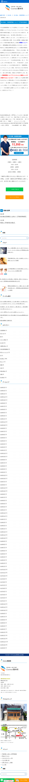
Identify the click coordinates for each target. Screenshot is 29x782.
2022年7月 (2, 481)
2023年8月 (2, 460)
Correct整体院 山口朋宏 (18, 653)
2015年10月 (3, 643)
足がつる (2, 335)
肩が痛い (2, 360)
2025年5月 (2, 413)
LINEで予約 (14, 189)
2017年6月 (2, 587)
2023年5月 (2, 469)
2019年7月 (2, 519)
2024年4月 (2, 441)
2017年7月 (2, 584)
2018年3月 (2, 559)
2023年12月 (3, 454)
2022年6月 (2, 485)
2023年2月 (2, 472)
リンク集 (4, 763)
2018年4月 (2, 556)
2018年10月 (3, 537)
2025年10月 (3, 401)
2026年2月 (2, 391)
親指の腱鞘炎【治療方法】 (6, 322)
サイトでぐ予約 (14, 197)
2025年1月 (2, 419)
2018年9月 (2, 540)
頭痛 (1, 375)
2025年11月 (3, 398)
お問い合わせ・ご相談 (7, 761)
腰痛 (1, 366)
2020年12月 (3, 488)
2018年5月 (2, 553)
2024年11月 (3, 422)
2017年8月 (2, 581)
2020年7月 (2, 497)
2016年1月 (2, 634)
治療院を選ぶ (3, 347)
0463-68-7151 (5, 679)
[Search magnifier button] (27, 238)
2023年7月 (2, 463)
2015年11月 (3, 640)
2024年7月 (2, 432)
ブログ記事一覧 (5, 758)
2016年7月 (2, 615)
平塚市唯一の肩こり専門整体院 (9, 752)
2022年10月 (3, 478)
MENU (5, 1)
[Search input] (13, 238)
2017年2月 (2, 596)
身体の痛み (3, 372)
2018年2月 (2, 562)
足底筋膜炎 (3, 332)
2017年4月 (2, 590)
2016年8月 (2, 612)
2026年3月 (2, 388)
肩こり (2, 363)
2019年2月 (2, 525)
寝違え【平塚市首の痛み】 (7, 222)
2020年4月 (2, 506)
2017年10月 (3, 575)
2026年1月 (2, 394)
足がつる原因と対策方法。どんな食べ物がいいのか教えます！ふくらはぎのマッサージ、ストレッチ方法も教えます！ (14, 303)
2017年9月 (2, 578)
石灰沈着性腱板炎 (4, 350)
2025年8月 (2, 404)
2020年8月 (2, 494)
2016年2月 (2, 630)
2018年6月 (2, 550)
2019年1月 (2, 528)
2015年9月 (2, 646)
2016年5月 (2, 621)
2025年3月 (2, 416)
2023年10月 (3, 457)
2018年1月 (2, 565)
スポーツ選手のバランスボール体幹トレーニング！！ (13, 314)
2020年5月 (2, 503)
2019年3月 (2, 522)
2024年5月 (2, 438)
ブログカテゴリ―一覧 (7, 756)
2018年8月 (2, 544)
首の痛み (2, 378)
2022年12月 (3, 475)
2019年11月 (3, 516)
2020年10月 (3, 491)
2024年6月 (2, 435)
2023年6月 (2, 466)
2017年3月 (2, 593)
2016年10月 (3, 609)
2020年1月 (2, 509)
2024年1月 (2, 450)
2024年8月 (2, 429)
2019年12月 (3, 513)
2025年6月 (2, 410)
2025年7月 (2, 407)
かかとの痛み (3, 341)
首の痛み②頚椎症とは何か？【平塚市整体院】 (13, 216)
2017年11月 (3, 572)
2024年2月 (2, 447)
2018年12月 (3, 531)
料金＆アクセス (5, 754)
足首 (1, 369)
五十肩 (2, 344)
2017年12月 (3, 568)
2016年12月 (3, 603)
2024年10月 (3, 426)
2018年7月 (2, 547)
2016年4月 (2, 624)
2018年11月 (3, 534)
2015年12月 (3, 637)
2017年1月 (2, 599)
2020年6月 (2, 500)
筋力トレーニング (4, 354)
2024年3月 (2, 444)
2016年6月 (2, 618)
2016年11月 (3, 606)
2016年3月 (2, 627)
